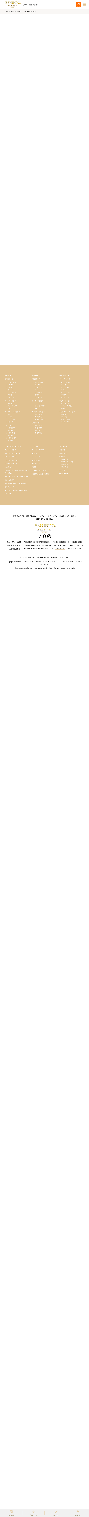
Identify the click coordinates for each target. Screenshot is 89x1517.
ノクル (19, 12)
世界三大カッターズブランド (14, 1387)
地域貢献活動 (63, 1408)
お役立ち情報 (36, 1394)
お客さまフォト (37, 1398)
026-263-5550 (61, 1476)
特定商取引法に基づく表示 (40, 1408)
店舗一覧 (77, 1515)
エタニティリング (10, 1391)
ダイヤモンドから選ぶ (12, 1398)
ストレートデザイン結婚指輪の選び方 (16, 1410)
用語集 (34, 1401)
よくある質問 (36, 1391)
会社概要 (62, 1404)
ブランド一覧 (33, 1515)
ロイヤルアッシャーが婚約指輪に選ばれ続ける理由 (17, 1405)
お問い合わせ (63, 1387)
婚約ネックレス (9, 1421)
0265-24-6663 (60, 1482)
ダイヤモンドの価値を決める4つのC (16, 1424)
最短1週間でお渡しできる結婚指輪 (15, 1417)
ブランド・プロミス (38, 1384)
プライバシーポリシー (39, 1404)
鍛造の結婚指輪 (9, 1414)
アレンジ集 (8, 1428)
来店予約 (62, 1384)
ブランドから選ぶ (10, 1384)
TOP (6, 12)
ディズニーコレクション (12, 1394)
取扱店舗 (11, 1515)
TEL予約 (55, 1515)
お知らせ (35, 1387)
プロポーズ (8, 1401)
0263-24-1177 (62, 1479)
